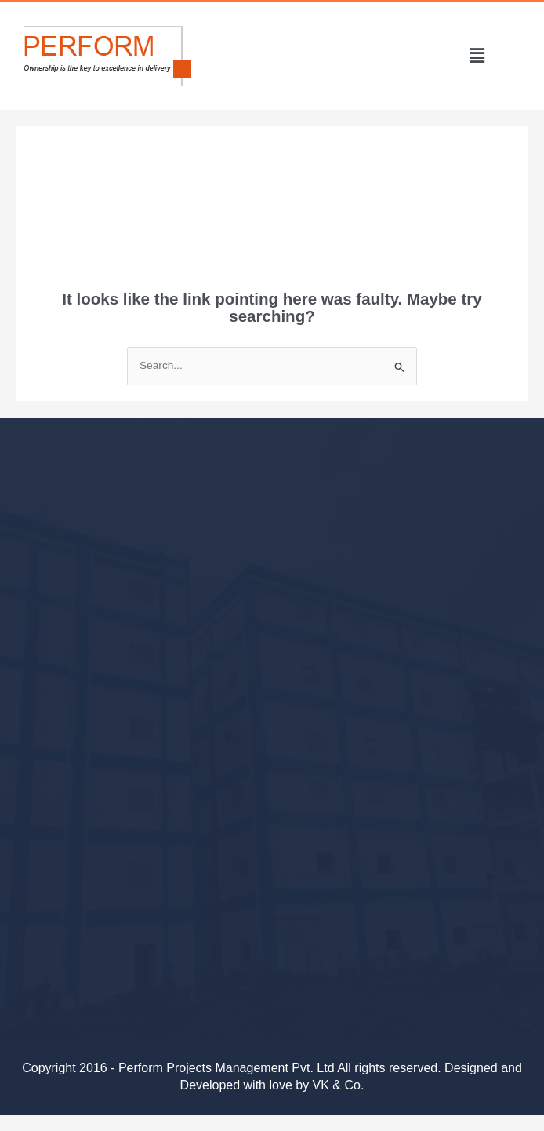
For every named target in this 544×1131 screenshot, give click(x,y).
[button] (476, 56)
